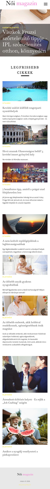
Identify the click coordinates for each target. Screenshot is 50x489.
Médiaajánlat (25, 485)
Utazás (7, 103)
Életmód (7, 277)
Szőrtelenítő (11, 28)
